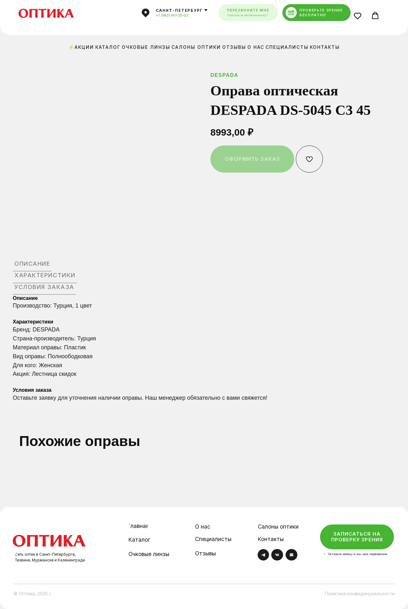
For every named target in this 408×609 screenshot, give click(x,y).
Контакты (325, 47)
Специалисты (287, 47)
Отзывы (234, 47)
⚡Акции (81, 47)
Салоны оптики (196, 47)
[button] (359, 17)
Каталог (107, 47)
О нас (255, 47)
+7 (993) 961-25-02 (172, 15)
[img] (49, 536)
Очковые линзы (146, 47)
